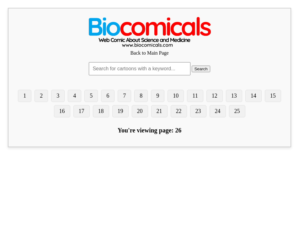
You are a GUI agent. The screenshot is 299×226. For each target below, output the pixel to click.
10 (176, 96)
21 (159, 111)
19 (120, 111)
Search (200, 69)
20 (140, 111)
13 (234, 96)
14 (253, 96)
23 (198, 111)
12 (214, 96)
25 (237, 111)
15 (273, 96)
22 (179, 111)
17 (81, 111)
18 (101, 111)
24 (218, 111)
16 (62, 111)
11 (195, 96)
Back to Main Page (149, 50)
